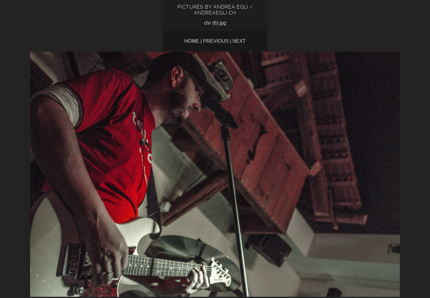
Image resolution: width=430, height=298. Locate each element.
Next (239, 41)
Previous (216, 41)
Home (191, 41)
